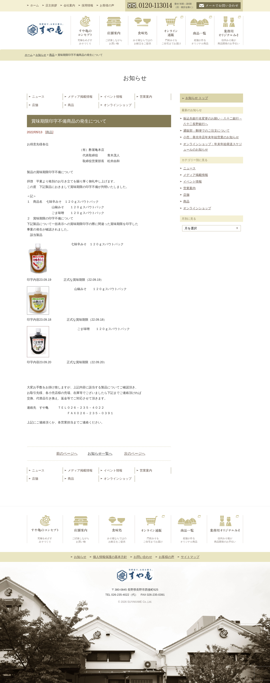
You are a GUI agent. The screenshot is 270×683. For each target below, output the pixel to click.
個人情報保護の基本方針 (110, 557)
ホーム (34, 5)
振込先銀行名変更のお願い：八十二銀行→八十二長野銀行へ (212, 121)
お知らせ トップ (196, 98)
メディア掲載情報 (80, 96)
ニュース (38, 96)
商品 (71, 105)
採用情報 (87, 5)
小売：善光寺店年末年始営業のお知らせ (211, 137)
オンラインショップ (118, 105)
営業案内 (146, 96)
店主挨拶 (51, 5)
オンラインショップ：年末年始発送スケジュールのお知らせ (212, 146)
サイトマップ (190, 557)
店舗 (35, 105)
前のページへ (66, 453)
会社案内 (69, 5)
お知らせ (80, 557)
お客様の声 (107, 5)
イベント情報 (113, 96)
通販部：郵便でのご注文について (206, 130)
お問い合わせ (143, 557)
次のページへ (134, 453)
